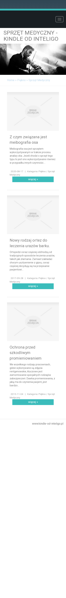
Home (10, 80)
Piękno (21, 80)
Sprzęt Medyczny (39, 80)
